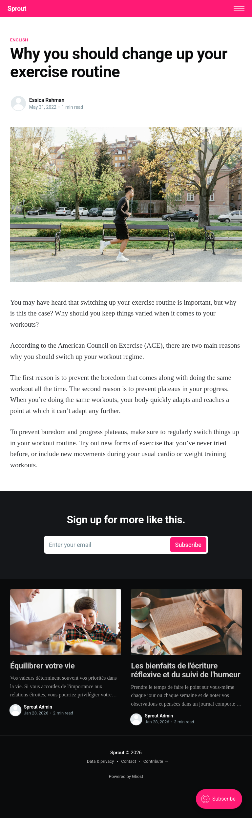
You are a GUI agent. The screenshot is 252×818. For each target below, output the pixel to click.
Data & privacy (100, 762)
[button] (236, 9)
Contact (128, 762)
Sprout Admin (38, 708)
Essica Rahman (47, 101)
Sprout (19, 9)
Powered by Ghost (126, 777)
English (19, 41)
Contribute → (156, 762)
